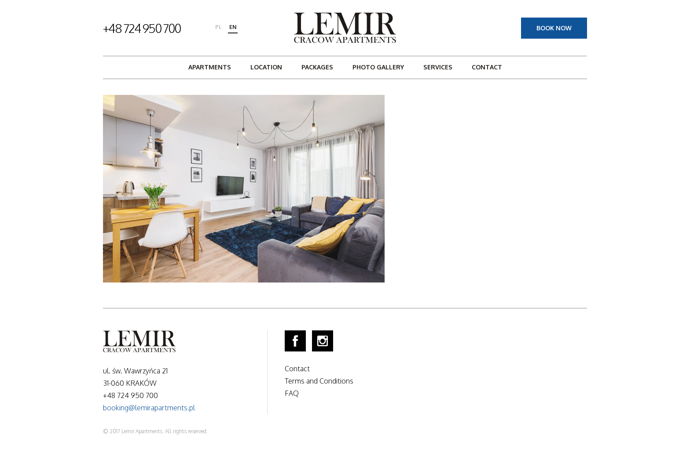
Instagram (322, 340)
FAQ (292, 393)
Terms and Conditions (319, 381)
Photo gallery (378, 67)
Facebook (295, 340)
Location (266, 67)
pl (218, 27)
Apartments (209, 67)
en (232, 27)
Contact (487, 67)
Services (437, 67)
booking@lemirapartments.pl (149, 407)
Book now (554, 28)
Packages (317, 67)
